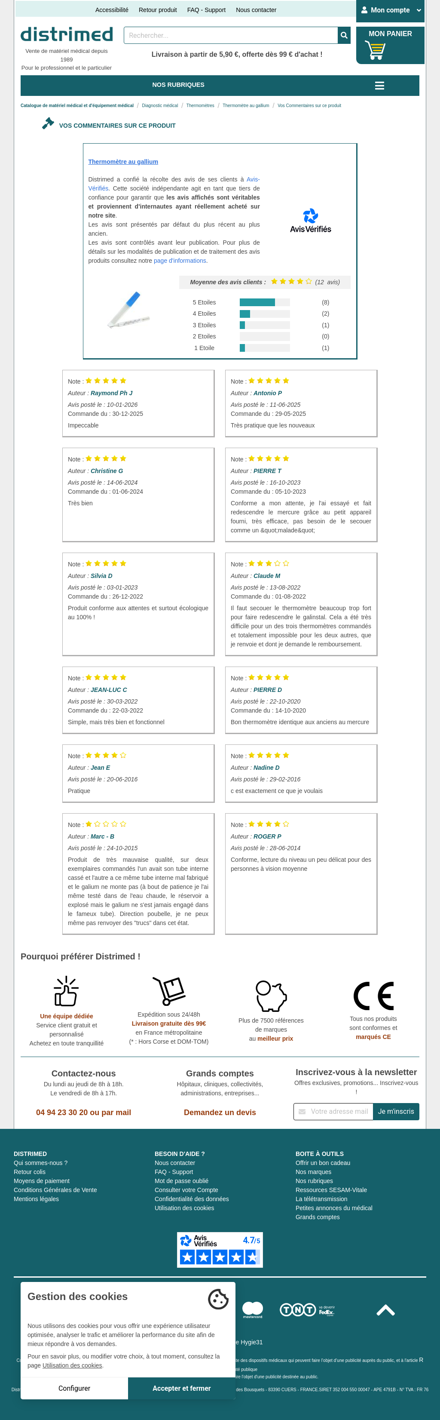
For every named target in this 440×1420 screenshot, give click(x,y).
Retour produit (158, 9)
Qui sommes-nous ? (40, 1162)
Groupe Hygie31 (241, 1342)
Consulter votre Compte (186, 1189)
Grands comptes (318, 1217)
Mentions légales (36, 1199)
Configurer (74, 1388)
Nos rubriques (314, 1180)
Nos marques (313, 1171)
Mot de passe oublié (181, 1180)
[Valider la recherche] (344, 35)
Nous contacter (256, 9)
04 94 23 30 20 (62, 1112)
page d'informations (180, 260)
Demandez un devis (220, 1112)
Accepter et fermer (182, 1388)
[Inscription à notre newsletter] (333, 1111)
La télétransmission (322, 1199)
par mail (116, 1112)
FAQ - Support (206, 9)
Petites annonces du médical (334, 1208)
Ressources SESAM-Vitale (331, 1189)
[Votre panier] (375, 50)
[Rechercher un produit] (231, 35)
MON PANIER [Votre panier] (390, 33)
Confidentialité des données (192, 1199)
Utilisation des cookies (184, 1208)
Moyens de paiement (42, 1180)
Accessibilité (111, 9)
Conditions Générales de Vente (55, 1189)
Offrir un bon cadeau (323, 1162)
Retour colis (30, 1171)
